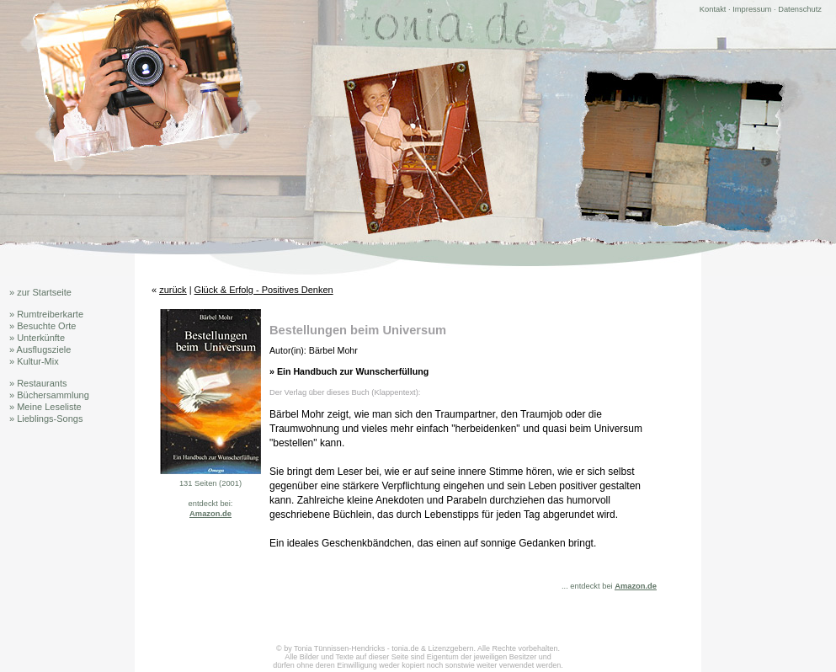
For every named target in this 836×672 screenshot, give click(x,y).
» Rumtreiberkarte (46, 314)
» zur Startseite (40, 292)
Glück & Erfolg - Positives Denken (263, 290)
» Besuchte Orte (43, 326)
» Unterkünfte (37, 338)
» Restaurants (38, 383)
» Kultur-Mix (34, 361)
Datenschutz (800, 9)
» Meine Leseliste (45, 407)
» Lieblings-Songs (46, 418)
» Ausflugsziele (40, 349)
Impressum (751, 9)
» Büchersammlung (49, 395)
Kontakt (713, 9)
